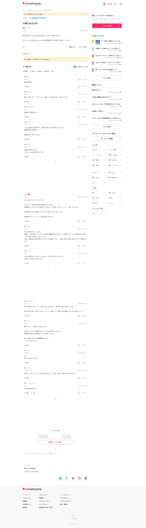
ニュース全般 (112, 149)
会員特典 (25, 501)
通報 (24, 46)
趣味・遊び (95, 177)
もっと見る (107, 78)
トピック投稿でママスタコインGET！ (33, 14)
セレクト (94, 213)
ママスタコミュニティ (65, 501)
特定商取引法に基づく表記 (46, 507)
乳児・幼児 (95, 198)
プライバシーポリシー (44, 501)
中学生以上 (95, 203)
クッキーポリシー (43, 504)
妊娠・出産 (111, 192)
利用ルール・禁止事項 (29, 468)
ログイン (116, 4)
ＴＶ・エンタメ (96, 155)
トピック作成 (107, 26)
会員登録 (109, 4)
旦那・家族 (95, 160)
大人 (93, 182)
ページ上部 (73, 518)
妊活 (93, 192)
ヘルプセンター (27, 498)
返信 (27, 86)
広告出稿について (27, 504)
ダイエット (95, 172)
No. (26, 76)
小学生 (110, 198)
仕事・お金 (111, 172)
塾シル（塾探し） (64, 504)
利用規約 (41, 498)
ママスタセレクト (64, 498)
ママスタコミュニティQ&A (31, 471)
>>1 (25, 356)
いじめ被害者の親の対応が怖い (37, 18)
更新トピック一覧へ (55, 442)
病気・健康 (95, 165)
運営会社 (25, 507)
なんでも (94, 149)
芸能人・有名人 (113, 155)
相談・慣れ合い (113, 177)
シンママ (111, 203)
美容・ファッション (113, 166)
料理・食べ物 (112, 160)
